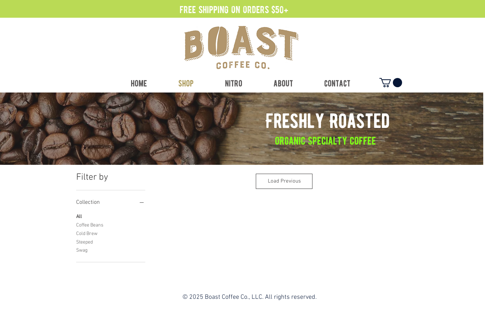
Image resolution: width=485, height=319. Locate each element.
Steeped (84, 241)
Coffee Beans (89, 224)
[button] (390, 82)
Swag (82, 249)
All (79, 216)
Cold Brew (86, 233)
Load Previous (284, 181)
